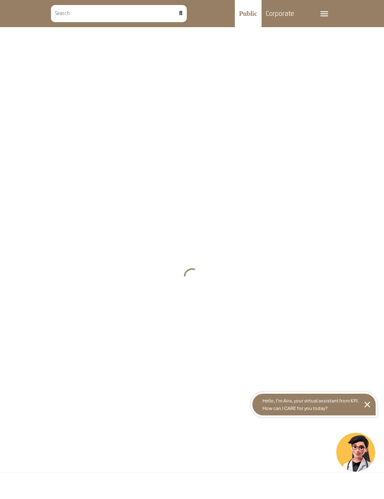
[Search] (115, 13)
